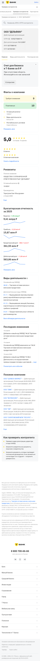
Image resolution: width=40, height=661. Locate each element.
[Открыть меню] (3, 2)
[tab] (4, 57)
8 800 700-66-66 (20, 551)
